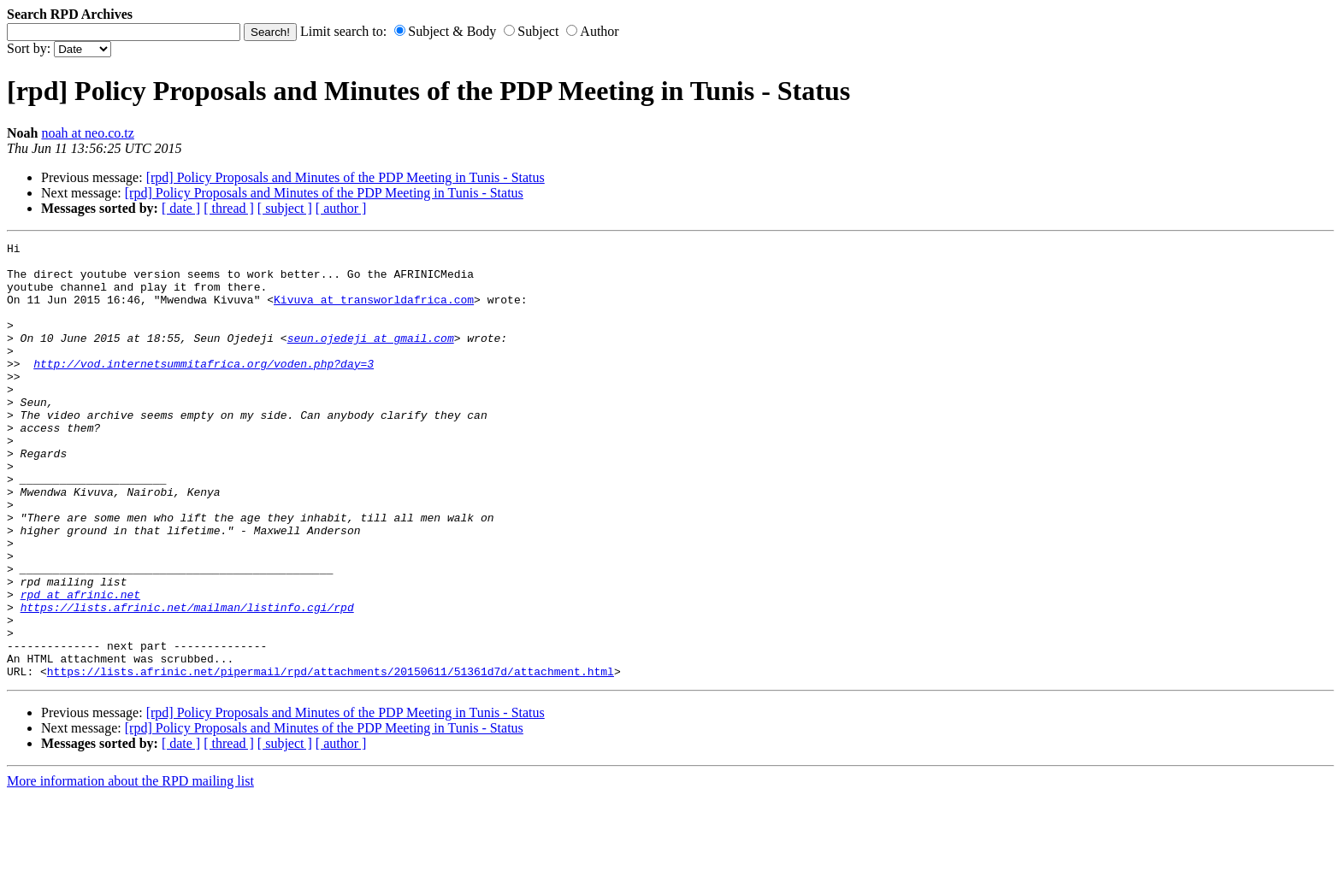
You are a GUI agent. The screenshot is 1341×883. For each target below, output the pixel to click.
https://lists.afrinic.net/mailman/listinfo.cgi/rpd (187, 681)
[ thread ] (229, 208)
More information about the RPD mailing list (130, 868)
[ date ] (181, 208)
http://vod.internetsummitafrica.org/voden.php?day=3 (203, 389)
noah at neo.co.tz (87, 133)
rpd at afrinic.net (80, 666)
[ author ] (341, 208)
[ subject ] (284, 208)
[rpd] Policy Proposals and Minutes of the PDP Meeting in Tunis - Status (345, 177)
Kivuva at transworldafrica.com (374, 312)
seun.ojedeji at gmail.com (370, 358)
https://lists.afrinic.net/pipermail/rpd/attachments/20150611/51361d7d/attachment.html (330, 758)
